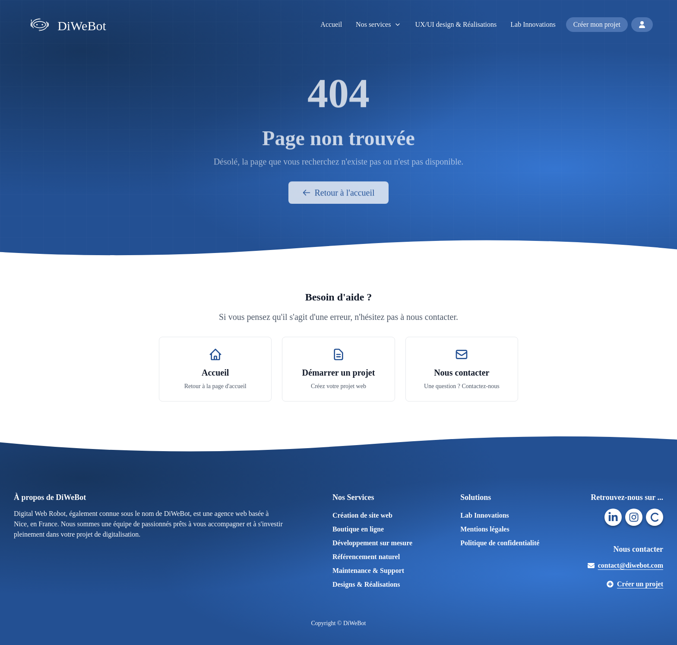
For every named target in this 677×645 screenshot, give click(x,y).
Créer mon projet (596, 24)
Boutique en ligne (358, 529)
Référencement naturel (366, 556)
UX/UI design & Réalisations (456, 24)
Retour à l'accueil (338, 196)
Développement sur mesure (372, 543)
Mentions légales (484, 529)
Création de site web (362, 515)
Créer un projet (635, 584)
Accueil (331, 24)
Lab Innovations (532, 24)
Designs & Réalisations (366, 584)
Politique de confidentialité (499, 543)
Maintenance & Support (368, 570)
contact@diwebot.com (625, 565)
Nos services (378, 24)
